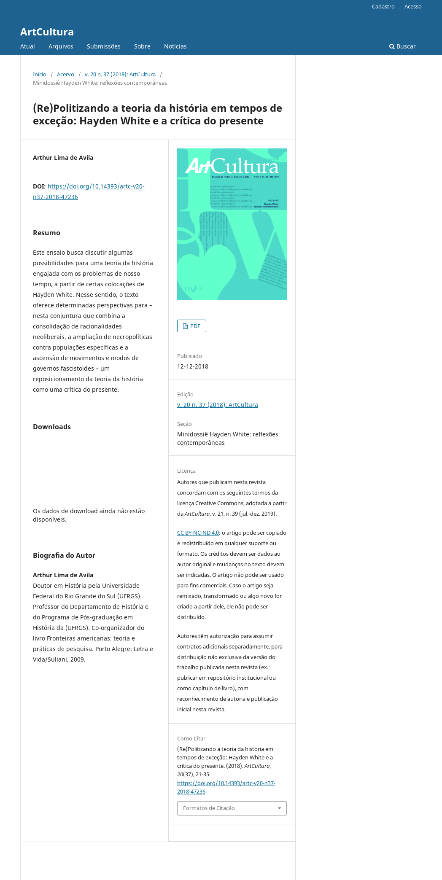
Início (39, 74)
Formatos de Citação (209, 808)
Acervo (65, 74)
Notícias (175, 46)
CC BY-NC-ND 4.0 (198, 532)
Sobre (142, 46)
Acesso (413, 6)
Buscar (402, 46)
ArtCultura (47, 31)
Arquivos (61, 46)
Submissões (104, 46)
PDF (194, 326)
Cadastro (383, 6)
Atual (27, 46)
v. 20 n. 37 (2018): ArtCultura (120, 74)
